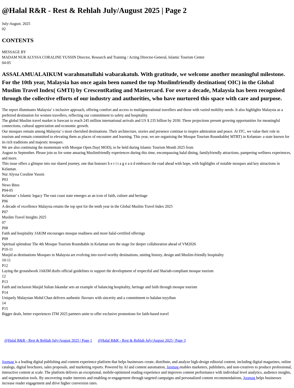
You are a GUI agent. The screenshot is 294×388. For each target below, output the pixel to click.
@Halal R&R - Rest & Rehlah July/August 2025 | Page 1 (48, 340)
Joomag (8, 362)
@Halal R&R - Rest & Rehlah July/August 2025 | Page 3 (141, 340)
